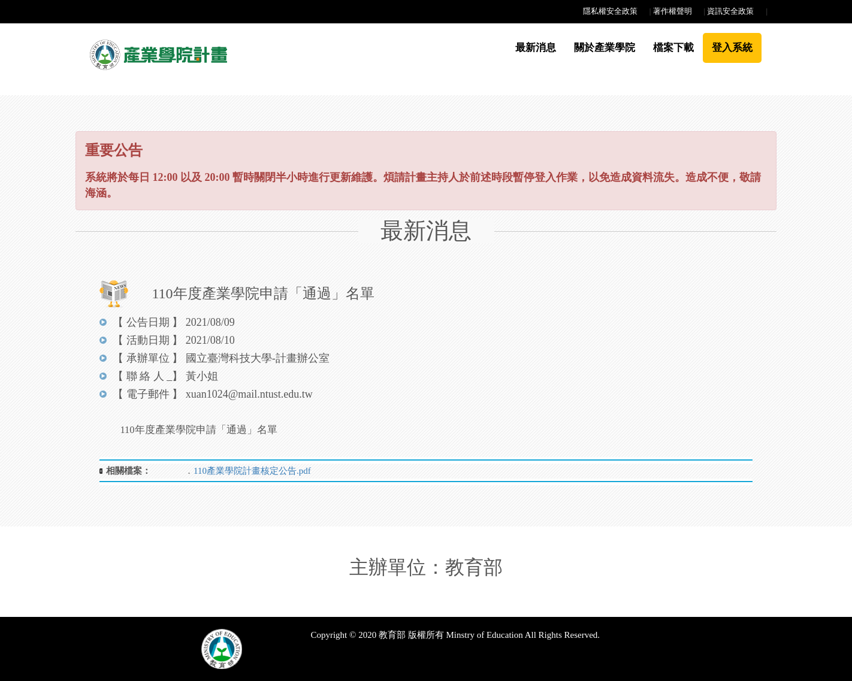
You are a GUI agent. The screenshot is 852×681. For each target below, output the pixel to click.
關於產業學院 (604, 47)
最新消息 (535, 47)
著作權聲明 (672, 11)
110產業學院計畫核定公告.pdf (252, 471)
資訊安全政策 (730, 11)
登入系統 (732, 47)
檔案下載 (673, 47)
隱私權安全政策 (610, 11)
